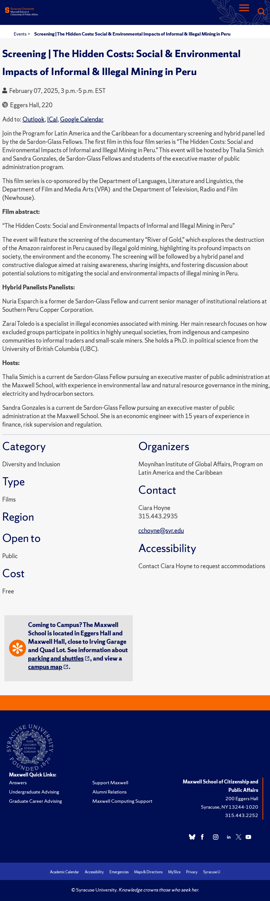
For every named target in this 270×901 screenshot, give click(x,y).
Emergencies (119, 872)
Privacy (192, 872)
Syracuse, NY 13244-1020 (229, 807)
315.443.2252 (241, 815)
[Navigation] (244, 12)
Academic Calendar (64, 872)
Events (21, 34)
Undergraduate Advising (34, 791)
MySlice (174, 872)
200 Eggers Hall (241, 798)
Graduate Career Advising (35, 801)
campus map (45, 667)
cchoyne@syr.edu (161, 530)
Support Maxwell (110, 782)
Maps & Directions (148, 872)
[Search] (261, 12)
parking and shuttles (56, 658)
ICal (52, 119)
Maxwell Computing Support (122, 801)
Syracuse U (211, 872)
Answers (18, 782)
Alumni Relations (109, 791)
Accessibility (94, 872)
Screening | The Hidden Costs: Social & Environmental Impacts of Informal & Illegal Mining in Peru (132, 34)
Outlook (33, 119)
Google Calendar (82, 119)
